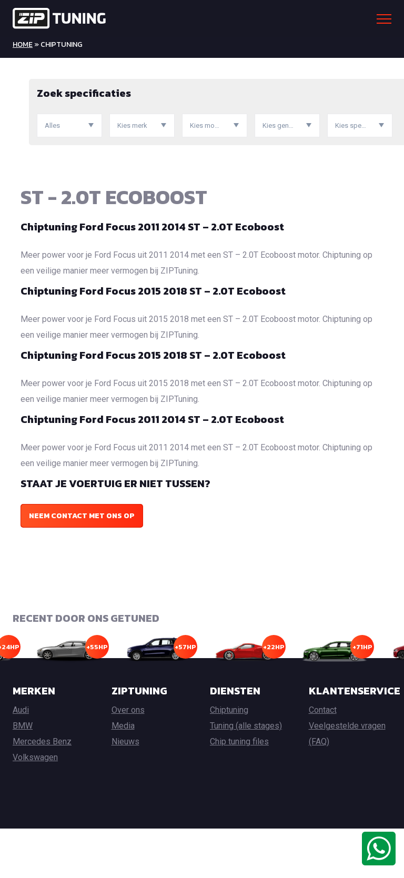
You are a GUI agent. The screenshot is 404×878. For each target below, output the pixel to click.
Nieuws (125, 741)
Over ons (128, 710)
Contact (323, 710)
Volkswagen (35, 757)
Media (123, 726)
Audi (21, 710)
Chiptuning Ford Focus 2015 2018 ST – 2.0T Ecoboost (153, 291)
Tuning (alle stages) (246, 726)
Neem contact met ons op (82, 515)
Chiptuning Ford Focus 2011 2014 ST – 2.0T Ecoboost (152, 227)
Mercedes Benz (42, 741)
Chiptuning (229, 710)
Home (23, 44)
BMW (23, 726)
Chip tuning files (239, 741)
